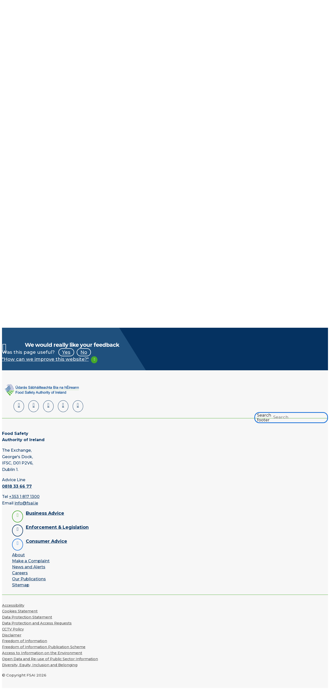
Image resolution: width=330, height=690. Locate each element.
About (18, 555)
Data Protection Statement (27, 617)
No (83, 352)
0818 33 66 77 (17, 486)
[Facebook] (33, 406)
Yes (66, 352)
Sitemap (20, 585)
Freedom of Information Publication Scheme (43, 647)
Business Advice (45, 513)
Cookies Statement (20, 611)
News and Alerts (28, 567)
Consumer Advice (46, 541)
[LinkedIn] (19, 406)
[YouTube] (63, 406)
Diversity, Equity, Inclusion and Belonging (39, 665)
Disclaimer (11, 635)
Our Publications (29, 579)
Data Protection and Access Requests (37, 623)
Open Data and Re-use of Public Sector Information (50, 659)
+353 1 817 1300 (24, 496)
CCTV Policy (13, 629)
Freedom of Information (24, 641)
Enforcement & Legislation (57, 527)
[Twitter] (48, 406)
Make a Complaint (31, 561)
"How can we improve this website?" (45, 359)
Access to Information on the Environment (42, 653)
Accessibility (13, 605)
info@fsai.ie (26, 503)
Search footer (264, 417)
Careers (20, 573)
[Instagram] (78, 406)
